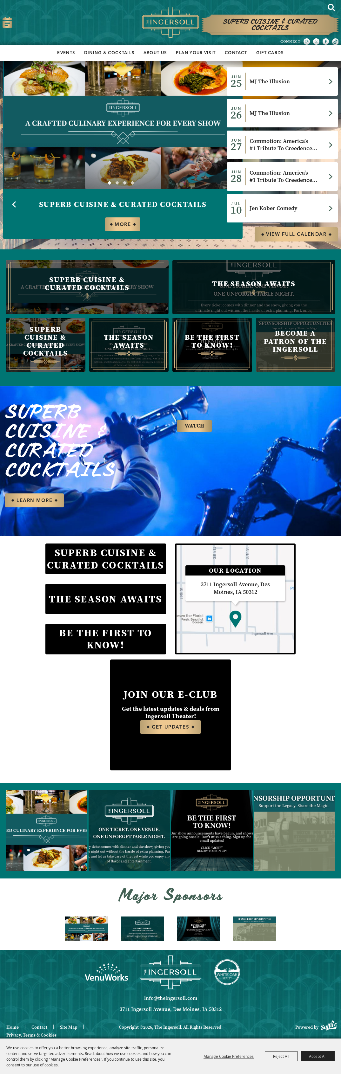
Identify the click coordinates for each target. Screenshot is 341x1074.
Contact (236, 52)
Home (12, 1028)
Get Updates (171, 727)
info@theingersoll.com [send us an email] (170, 999)
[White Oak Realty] (227, 973)
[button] (109, 183)
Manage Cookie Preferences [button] (229, 1056)
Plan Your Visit (196, 52)
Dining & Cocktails (109, 52)
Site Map (68, 1028)
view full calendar (296, 234)
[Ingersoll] (170, 973)
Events (66, 52)
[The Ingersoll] (170, 22)
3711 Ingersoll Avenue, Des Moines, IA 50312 (235, 589)
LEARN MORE (34, 501)
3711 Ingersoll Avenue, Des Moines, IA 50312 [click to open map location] (171, 1009)
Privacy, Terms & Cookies (31, 1036)
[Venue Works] (106, 973)
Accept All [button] (317, 1056)
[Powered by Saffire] (329, 1025)
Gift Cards (270, 52)
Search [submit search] (331, 7)
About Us (155, 52)
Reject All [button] (281, 1056)
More (123, 224)
